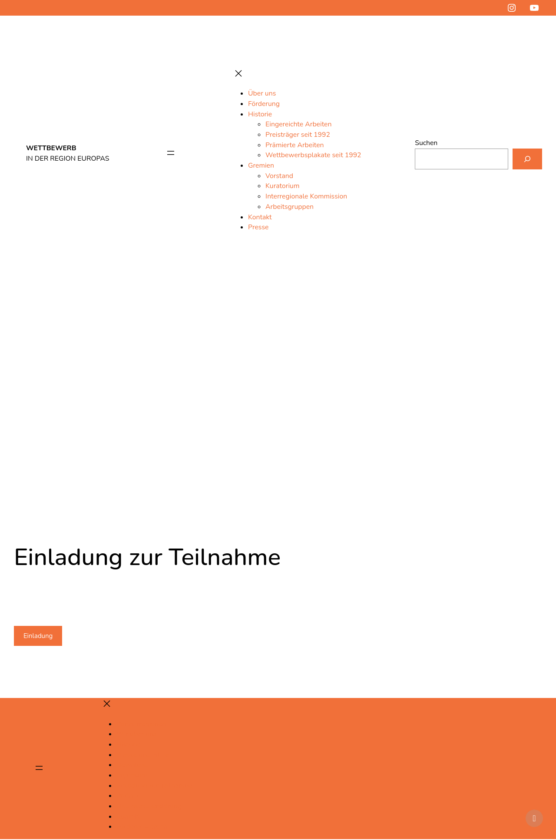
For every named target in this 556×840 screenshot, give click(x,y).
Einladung (39, 636)
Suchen (425, 142)
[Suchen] (527, 158)
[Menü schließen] (238, 74)
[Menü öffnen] (170, 153)
